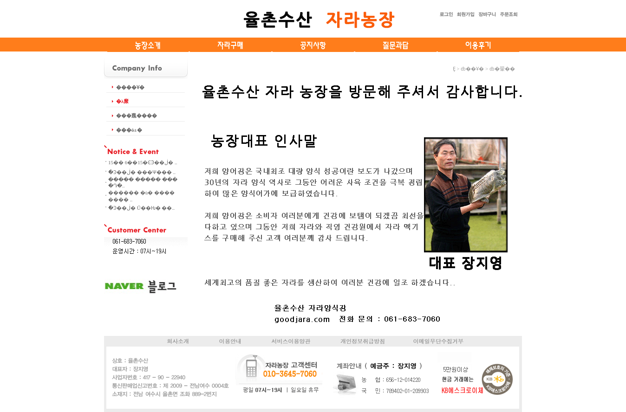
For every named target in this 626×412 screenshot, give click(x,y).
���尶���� (136, 115)
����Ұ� (130, 87)
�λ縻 (122, 101)
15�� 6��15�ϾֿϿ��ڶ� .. (142, 162)
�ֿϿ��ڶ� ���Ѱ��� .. (142, 172)
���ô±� (129, 130)
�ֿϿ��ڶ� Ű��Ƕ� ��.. (141, 208)
